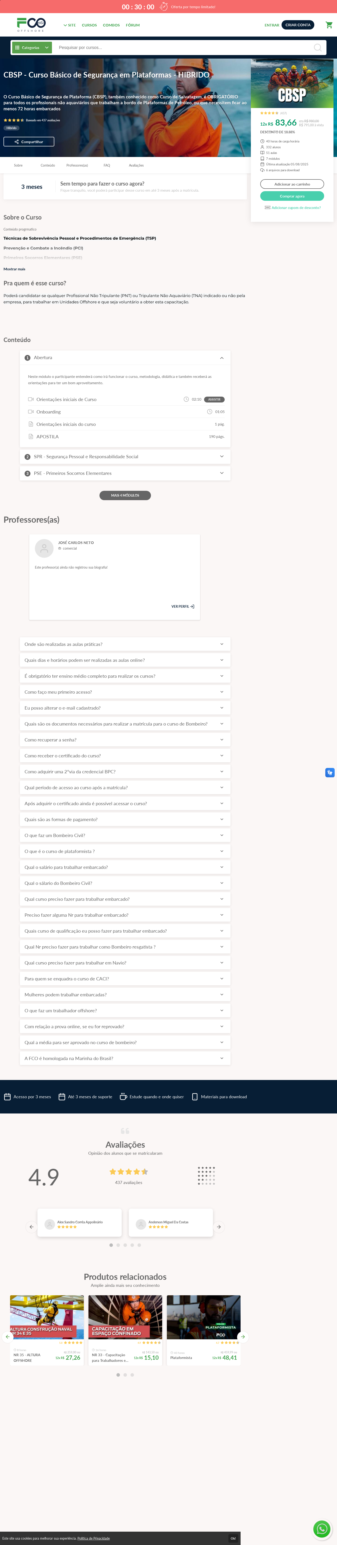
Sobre (18, 165)
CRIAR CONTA (298, 24)
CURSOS (89, 25)
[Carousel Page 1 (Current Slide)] (111, 1245)
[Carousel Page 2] (118, 1245)
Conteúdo (48, 165)
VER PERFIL (183, 606)
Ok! (233, 1538)
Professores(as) (77, 165)
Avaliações (136, 165)
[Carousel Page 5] (139, 1245)
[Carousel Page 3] (125, 1245)
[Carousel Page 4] (132, 1245)
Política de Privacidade (93, 1538)
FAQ (107, 165)
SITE (69, 25)
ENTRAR (272, 25)
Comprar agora (292, 196)
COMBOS (111, 25)
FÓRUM (133, 25)
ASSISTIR (214, 399)
